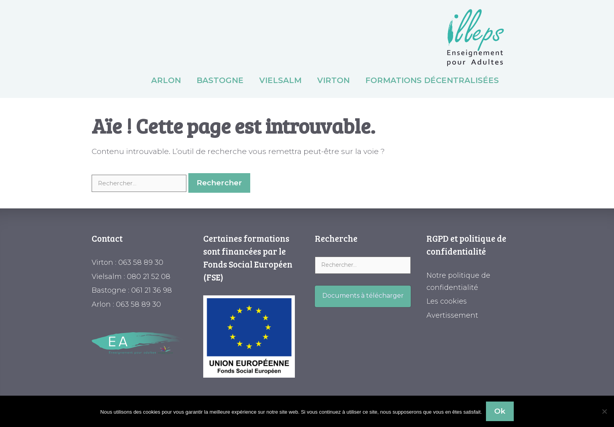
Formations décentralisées (432, 80)
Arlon (166, 80)
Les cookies (446, 301)
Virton (333, 80)
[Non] (604, 411)
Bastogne (220, 80)
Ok (500, 411)
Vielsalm (280, 80)
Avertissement (452, 315)
